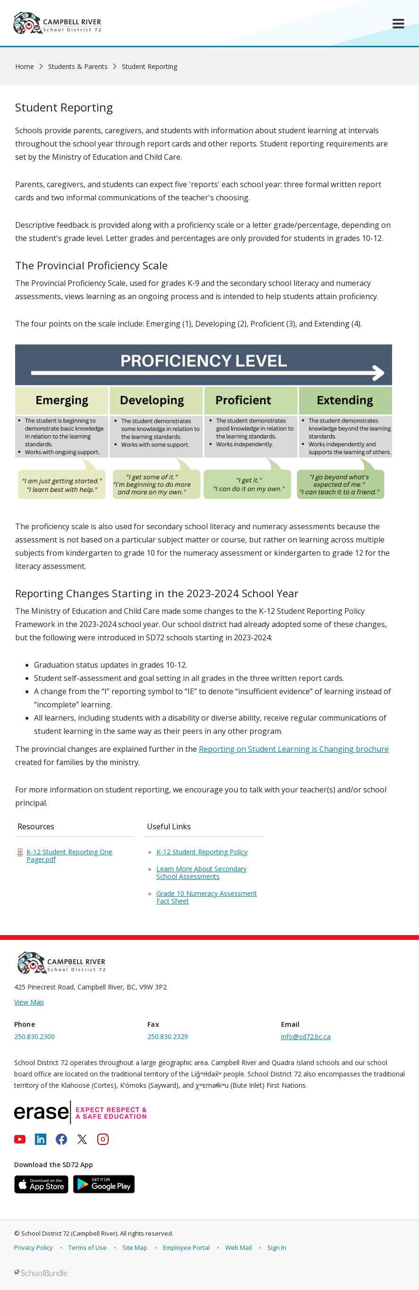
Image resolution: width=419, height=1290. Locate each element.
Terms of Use (87, 1247)
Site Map (134, 1247)
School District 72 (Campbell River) (69, 1233)
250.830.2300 (34, 1036)
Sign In (276, 1247)
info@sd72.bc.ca (306, 1036)
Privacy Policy (33, 1247)
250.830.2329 (167, 1036)
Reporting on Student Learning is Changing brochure (294, 749)
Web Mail (238, 1247)
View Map (29, 1002)
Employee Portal (186, 1247)
